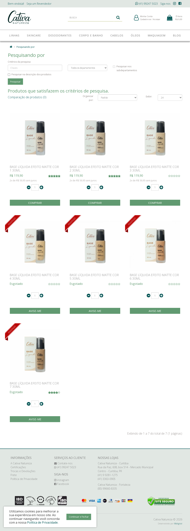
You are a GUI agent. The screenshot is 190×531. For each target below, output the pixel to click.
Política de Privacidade (24, 479)
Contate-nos (63, 463)
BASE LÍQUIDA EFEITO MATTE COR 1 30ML (34, 168)
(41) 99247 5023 (146, 3)
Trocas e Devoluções (23, 471)
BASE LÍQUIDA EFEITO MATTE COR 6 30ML (154, 277)
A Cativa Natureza (21, 463)
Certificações (18, 467)
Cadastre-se (145, 20)
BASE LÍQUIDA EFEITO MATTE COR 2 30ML (94, 168)
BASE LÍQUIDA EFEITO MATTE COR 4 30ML (34, 277)
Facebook (61, 484)
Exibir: (149, 96)
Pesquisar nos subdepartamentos (125, 68)
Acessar (156, 20)
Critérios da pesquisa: (19, 61)
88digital (178, 523)
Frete (14, 475)
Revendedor (39, 3)
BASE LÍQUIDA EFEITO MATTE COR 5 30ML (94, 277)
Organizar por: (88, 98)
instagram (61, 480)
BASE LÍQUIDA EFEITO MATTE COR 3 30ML (154, 168)
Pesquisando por (26, 46)
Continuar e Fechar (79, 516)
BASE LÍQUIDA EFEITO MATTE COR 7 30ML (34, 385)
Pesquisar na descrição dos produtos (29, 74)
